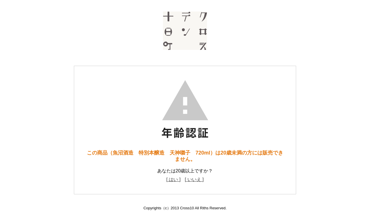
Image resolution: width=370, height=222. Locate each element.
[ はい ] (173, 179)
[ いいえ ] (194, 179)
